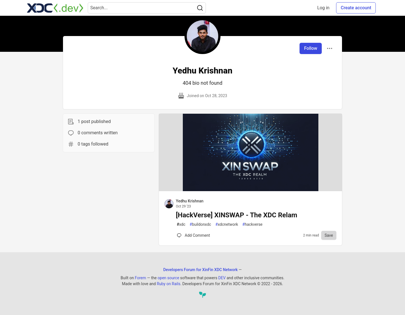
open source (168, 278)
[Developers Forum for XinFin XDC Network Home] (55, 8)
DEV (222, 278)
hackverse (252, 224)
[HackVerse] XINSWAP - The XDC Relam (236, 215)
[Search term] (147, 8)
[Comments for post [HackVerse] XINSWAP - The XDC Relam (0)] (193, 235)
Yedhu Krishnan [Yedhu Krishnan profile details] (189, 201)
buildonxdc (200, 224)
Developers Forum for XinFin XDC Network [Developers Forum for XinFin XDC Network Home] (200, 269)
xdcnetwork (226, 224)
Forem (140, 278)
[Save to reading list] (328, 235)
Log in (323, 7)
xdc (181, 224)
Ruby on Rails (168, 284)
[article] (250, 189)
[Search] (200, 8)
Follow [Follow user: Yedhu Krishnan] (310, 48)
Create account (356, 7)
